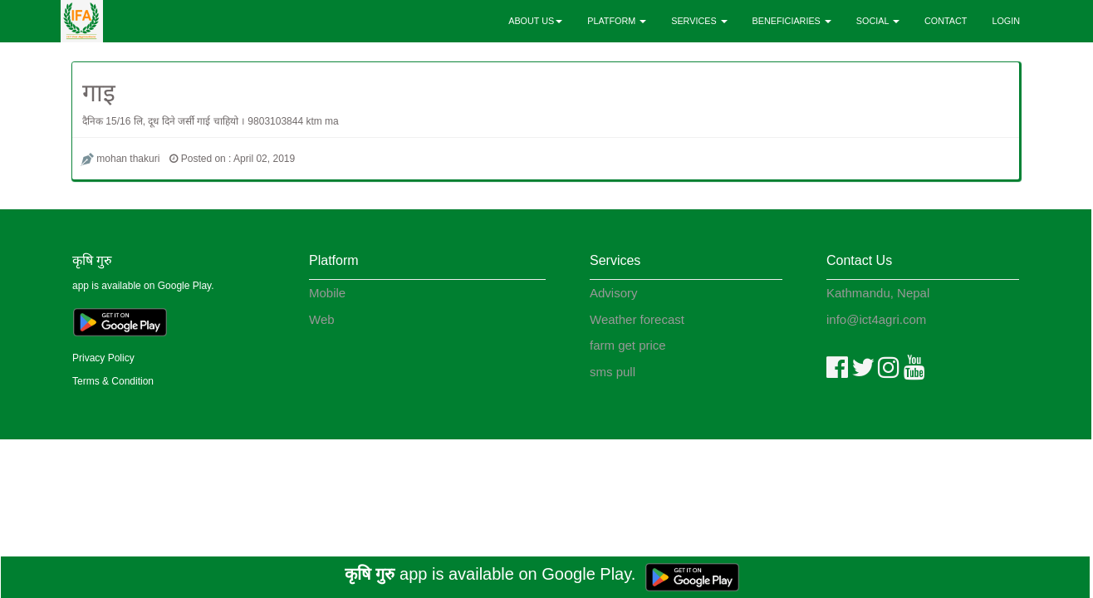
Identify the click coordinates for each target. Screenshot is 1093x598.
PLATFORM (616, 21)
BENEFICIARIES (791, 21)
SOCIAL (877, 21)
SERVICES (699, 21)
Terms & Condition (113, 381)
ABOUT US (535, 21)
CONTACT (945, 21)
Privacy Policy (103, 358)
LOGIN (1006, 21)
